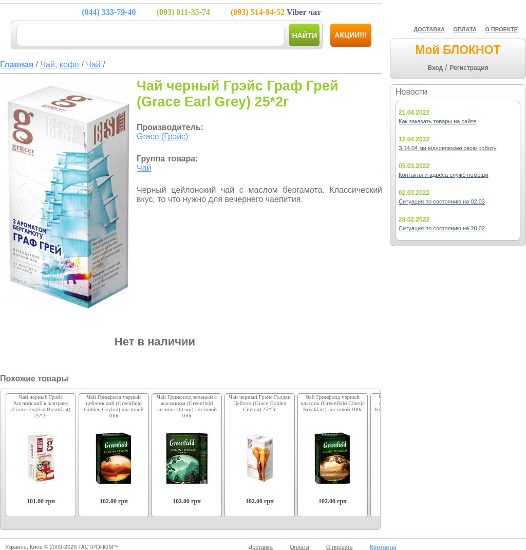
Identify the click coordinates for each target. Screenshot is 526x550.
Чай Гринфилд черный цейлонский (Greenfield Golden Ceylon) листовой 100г (113, 406)
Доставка (261, 547)
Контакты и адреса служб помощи (444, 175)
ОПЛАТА (465, 29)
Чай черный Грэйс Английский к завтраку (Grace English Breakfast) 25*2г (40, 406)
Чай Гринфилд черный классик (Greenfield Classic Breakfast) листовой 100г (332, 403)
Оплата (299, 547)
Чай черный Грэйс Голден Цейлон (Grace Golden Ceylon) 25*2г (260, 403)
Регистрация (468, 67)
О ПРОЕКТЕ (501, 29)
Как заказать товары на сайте (437, 121)
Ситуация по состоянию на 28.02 (442, 228)
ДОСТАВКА (429, 29)
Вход (435, 67)
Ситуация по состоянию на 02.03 (442, 201)
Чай (144, 167)
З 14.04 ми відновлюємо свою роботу (447, 148)
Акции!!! (350, 35)
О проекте (339, 547)
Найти (304, 35)
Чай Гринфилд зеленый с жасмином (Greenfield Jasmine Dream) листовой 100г (187, 406)
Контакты (383, 547)
